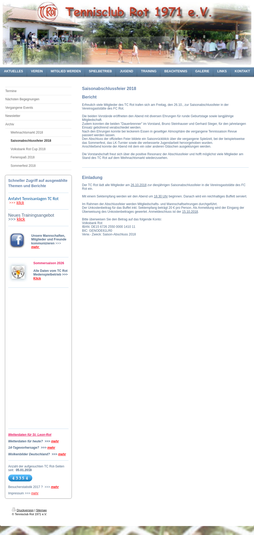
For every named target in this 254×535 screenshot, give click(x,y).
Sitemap (41, 510)
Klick (37, 278)
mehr (55, 441)
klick (20, 202)
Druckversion (23, 510)
